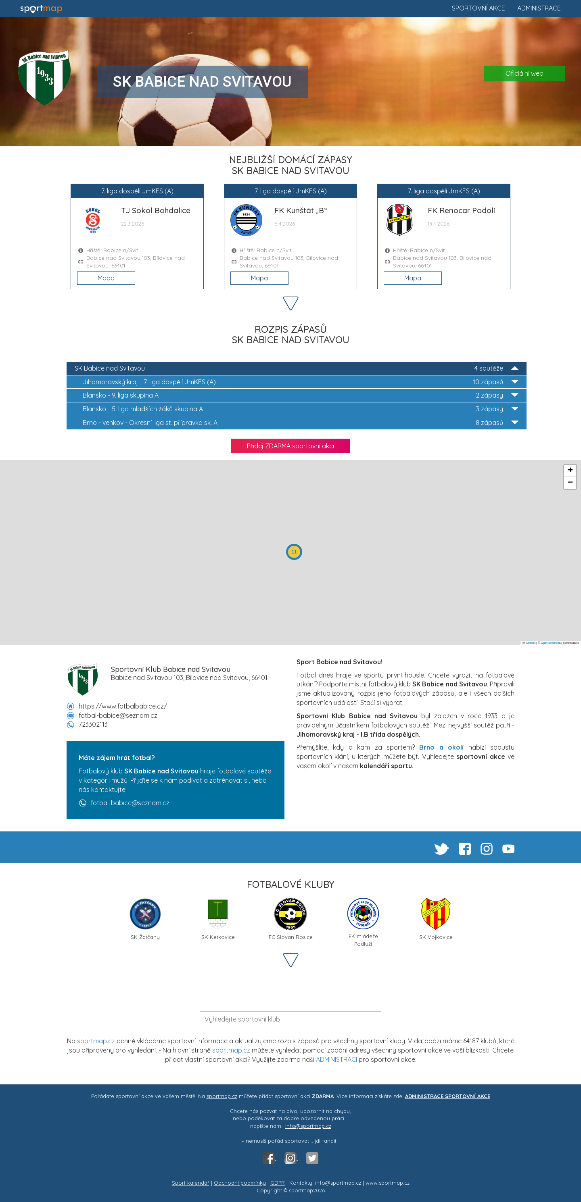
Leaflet (528, 643)
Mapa (106, 278)
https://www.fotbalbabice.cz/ (123, 706)
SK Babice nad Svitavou (296, 368)
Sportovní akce (478, 8)
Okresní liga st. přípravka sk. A (300, 422)
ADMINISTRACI (336, 1059)
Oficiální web (524, 73)
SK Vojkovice (436, 919)
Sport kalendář (190, 1182)
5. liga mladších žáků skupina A (300, 409)
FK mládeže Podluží (363, 922)
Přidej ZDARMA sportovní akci (290, 446)
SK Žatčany (145, 919)
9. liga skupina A (300, 395)
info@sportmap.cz (308, 1126)
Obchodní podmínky (240, 1182)
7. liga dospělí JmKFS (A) (300, 382)
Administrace (539, 8)
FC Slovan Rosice (291, 919)
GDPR (277, 1182)
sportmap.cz (96, 1041)
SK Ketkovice (218, 919)
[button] (294, 552)
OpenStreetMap (551, 643)
